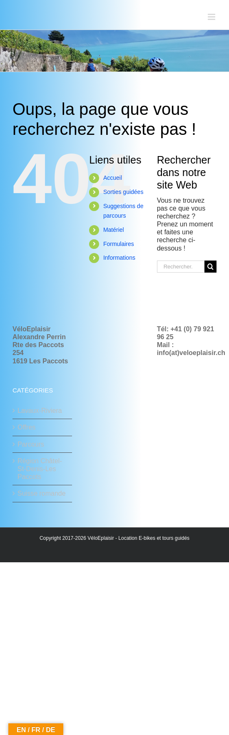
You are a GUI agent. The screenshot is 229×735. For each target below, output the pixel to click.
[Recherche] (210, 267)
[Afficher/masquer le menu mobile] (212, 16)
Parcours (30, 444)
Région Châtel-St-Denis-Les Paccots (39, 468)
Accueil (112, 177)
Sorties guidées (123, 192)
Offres (26, 427)
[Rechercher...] (180, 267)
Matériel (113, 229)
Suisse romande (41, 493)
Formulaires (118, 244)
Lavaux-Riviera (39, 410)
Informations (119, 257)
